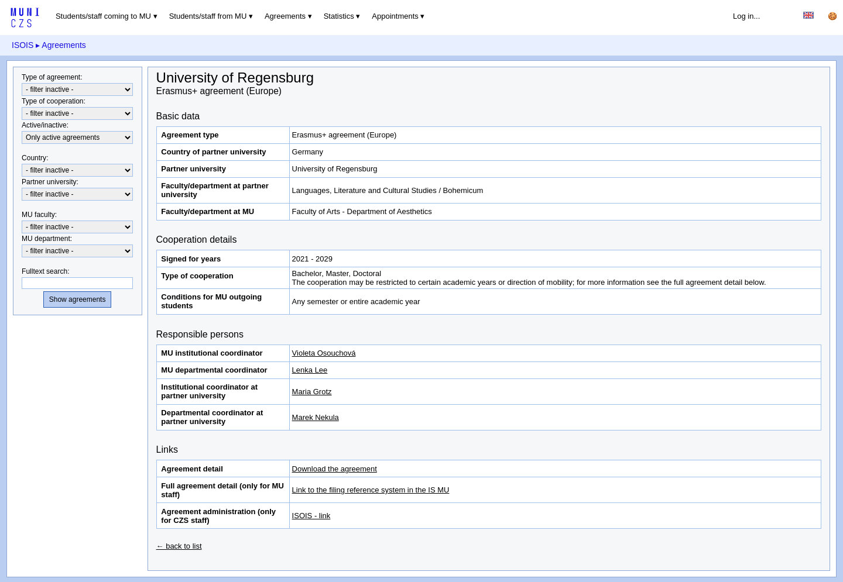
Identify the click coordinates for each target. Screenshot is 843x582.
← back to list (179, 546)
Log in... (746, 16)
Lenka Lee (310, 370)
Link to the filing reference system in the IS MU (371, 489)
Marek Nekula (315, 417)
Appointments (395, 16)
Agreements (285, 16)
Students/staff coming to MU (103, 16)
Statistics (339, 16)
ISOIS (22, 45)
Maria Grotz (312, 391)
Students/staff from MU (208, 16)
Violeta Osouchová (324, 353)
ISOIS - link (311, 515)
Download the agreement (334, 468)
